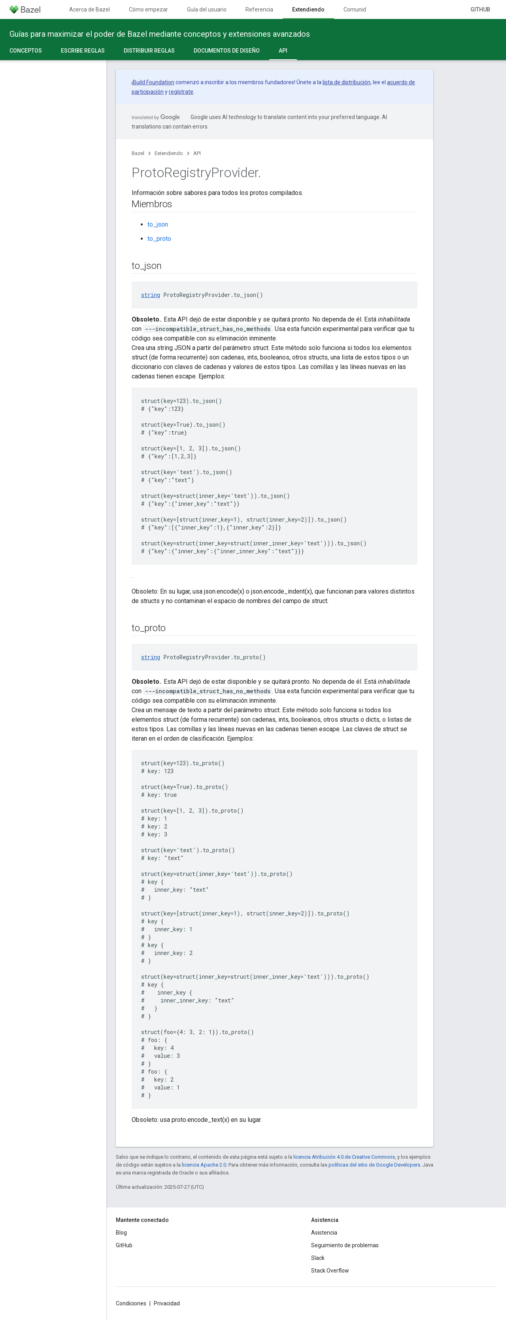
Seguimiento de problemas (345, 1245)
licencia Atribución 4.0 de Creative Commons (344, 1157)
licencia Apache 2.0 (204, 1165)
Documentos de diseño (227, 50)
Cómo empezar (148, 9)
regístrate (181, 92)
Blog (121, 1232)
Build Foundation (153, 82)
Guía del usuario (207, 9)
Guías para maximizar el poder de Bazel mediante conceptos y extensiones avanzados (159, 34)
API (197, 153)
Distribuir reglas (149, 50)
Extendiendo (169, 153)
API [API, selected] (283, 50)
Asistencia (324, 1232)
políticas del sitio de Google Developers (374, 1165)
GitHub (480, 9)
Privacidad (167, 1303)
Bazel (138, 153)
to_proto (159, 238)
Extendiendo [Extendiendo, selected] (308, 9)
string (150, 295)
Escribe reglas (83, 50)
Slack (318, 1258)
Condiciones (131, 1303)
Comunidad (358, 9)
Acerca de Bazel (89, 9)
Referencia (259, 9)
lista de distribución (346, 82)
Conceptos (25, 50)
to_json (157, 224)
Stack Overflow (330, 1270)
